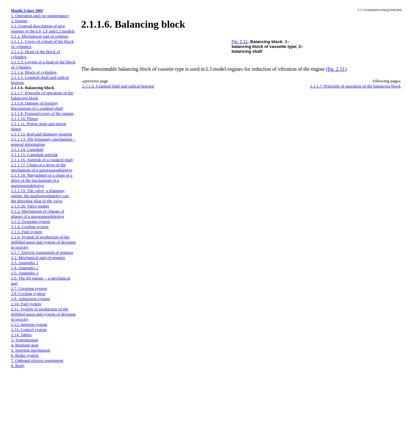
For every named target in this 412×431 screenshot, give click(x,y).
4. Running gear (25, 345)
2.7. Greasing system (29, 288)
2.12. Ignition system (29, 324)
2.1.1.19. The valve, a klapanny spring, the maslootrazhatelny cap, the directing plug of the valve (40, 195)
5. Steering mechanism (30, 350)
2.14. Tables (21, 334)
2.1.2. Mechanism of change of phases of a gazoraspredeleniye (37, 214)
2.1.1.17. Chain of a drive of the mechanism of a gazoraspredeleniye (41, 167)
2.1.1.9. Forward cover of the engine (42, 113)
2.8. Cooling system (28, 293)
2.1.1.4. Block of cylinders (34, 72)
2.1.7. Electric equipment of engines (42, 252)
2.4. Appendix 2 (24, 267)
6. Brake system (25, 355)
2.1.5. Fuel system (26, 231)
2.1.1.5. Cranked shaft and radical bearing (118, 86)
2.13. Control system (29, 329)
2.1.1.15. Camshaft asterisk (34, 154)
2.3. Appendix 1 (24, 262)
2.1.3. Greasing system (30, 221)
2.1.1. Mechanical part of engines (39, 36)
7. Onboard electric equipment (37, 360)
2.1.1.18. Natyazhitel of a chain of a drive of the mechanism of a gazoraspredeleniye (41, 180)
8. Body (17, 365)
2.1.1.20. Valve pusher (30, 206)
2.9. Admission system (30, 298)
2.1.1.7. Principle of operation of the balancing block (355, 86)
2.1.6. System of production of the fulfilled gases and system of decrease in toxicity (43, 242)
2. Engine (19, 20)
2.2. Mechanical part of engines (38, 257)
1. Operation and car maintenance (40, 15)
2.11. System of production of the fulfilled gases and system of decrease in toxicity (43, 314)
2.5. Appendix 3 (24, 273)
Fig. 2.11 (240, 41)
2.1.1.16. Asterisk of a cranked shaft (42, 159)
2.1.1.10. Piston (24, 118)
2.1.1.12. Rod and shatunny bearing (41, 134)
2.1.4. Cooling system (30, 226)
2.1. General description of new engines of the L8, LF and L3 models (43, 28)
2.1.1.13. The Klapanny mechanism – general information (43, 142)
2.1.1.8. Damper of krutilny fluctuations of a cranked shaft (37, 106)
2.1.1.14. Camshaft (27, 149)
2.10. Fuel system (26, 303)
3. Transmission (24, 339)
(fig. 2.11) (336, 69)
